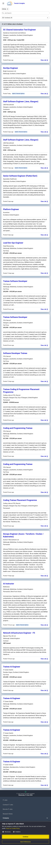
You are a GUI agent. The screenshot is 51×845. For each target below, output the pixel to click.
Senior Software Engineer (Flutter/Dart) (20, 176)
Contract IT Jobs (8, 805)
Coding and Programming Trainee (17, 428)
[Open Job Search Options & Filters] (3, 3)
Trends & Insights (19, 3)
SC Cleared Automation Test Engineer (19, 30)
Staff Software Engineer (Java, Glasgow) (20, 101)
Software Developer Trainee (15, 353)
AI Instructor (8, 584)
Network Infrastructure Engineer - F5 (19, 633)
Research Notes (8, 814)
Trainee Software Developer (15, 281)
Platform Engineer (11, 209)
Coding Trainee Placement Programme (20, 500)
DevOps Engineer (10, 68)
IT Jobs (5, 800)
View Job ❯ (44, 60)
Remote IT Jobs (8, 809)
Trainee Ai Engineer (11, 667)
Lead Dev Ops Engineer (13, 243)
